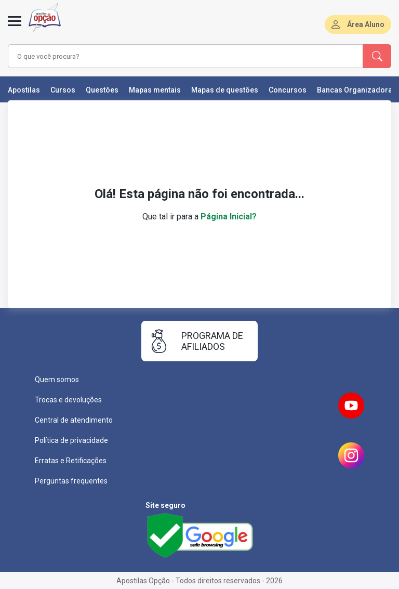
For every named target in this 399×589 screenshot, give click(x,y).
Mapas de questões (224, 90)
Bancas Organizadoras (356, 90)
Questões (102, 90)
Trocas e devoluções (68, 400)
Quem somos (57, 379)
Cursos (62, 90)
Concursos (288, 90)
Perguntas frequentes (71, 481)
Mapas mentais (155, 90)
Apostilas (24, 90)
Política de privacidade (71, 440)
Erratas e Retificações (71, 460)
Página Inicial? (229, 216)
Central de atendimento (74, 420)
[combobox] (171, 56)
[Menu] (14, 27)
